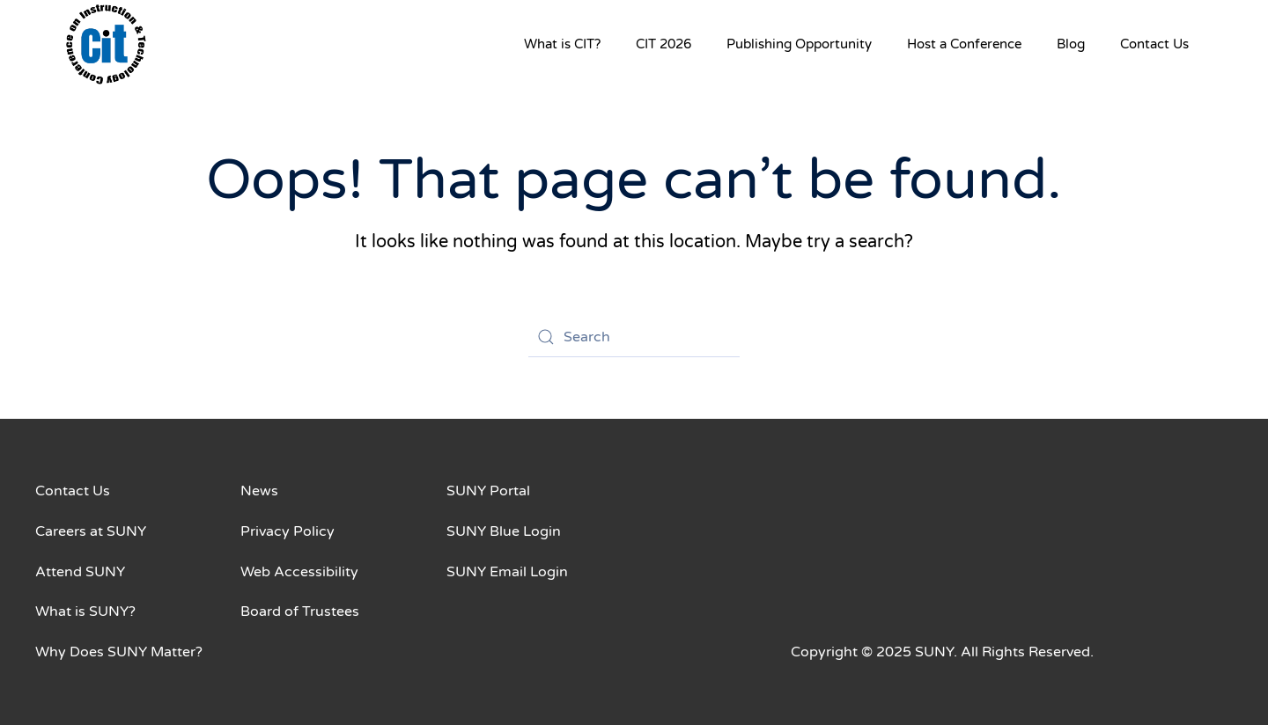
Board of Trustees (299, 611)
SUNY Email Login (507, 572)
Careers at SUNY (90, 531)
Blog (1071, 44)
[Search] (634, 337)
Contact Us (1154, 44)
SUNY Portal (488, 491)
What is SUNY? (85, 611)
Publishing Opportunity (799, 44)
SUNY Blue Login (503, 531)
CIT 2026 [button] (663, 44)
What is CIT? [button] (562, 44)
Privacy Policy (287, 531)
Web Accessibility (299, 572)
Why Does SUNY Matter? (119, 652)
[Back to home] (106, 44)
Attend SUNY (80, 572)
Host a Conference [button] (964, 44)
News (259, 491)
